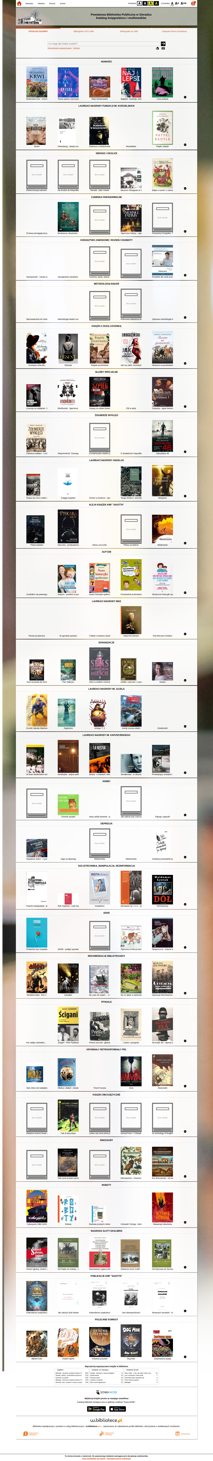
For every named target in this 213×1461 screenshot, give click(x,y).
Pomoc (52, 3)
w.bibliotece (93, 1426)
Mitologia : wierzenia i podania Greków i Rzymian (71, 1373)
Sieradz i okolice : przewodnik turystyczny (69, 1375)
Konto (62, 3)
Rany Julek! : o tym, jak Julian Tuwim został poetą (140, 1373)
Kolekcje (76, 48)
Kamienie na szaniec (62, 1378)
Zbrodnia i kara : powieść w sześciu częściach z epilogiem (74, 1382)
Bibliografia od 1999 (129, 31)
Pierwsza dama (95, 1378)
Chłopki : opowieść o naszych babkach (102, 1373)
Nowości (29, 3)
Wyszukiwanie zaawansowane (60, 48)
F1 (177, 3)
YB (150, 3)
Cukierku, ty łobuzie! (96, 1380)
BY (156, 3)
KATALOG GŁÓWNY (38, 31)
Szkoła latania (94, 1375)
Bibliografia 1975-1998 (84, 31)
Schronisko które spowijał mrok (134, 1378)
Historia (41, 3)
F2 (183, 3)
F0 (172, 3)
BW (145, 3)
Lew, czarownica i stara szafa (134, 1375)
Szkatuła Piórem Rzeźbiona (174, 31)
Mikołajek (128, 1382)
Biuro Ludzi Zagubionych (98, 1382)
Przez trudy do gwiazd (132, 1380)
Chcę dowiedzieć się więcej (93, 1459)
